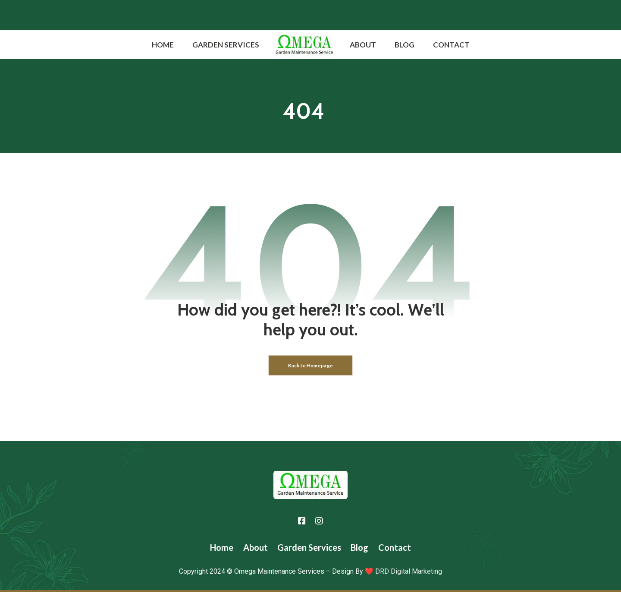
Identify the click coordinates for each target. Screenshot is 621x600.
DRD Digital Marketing (407, 579)
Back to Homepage (310, 372)
